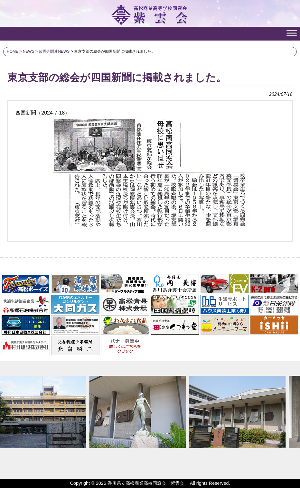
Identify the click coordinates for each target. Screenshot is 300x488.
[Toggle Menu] (291, 33)
